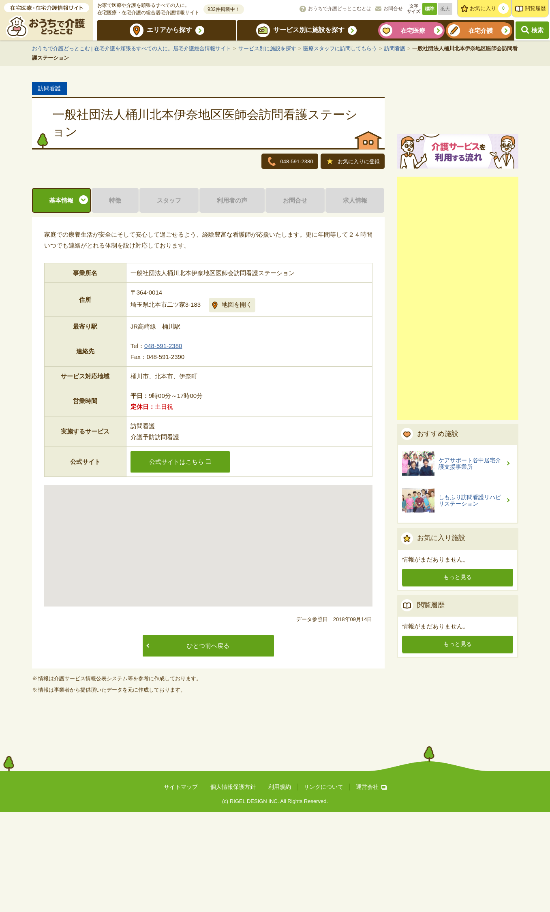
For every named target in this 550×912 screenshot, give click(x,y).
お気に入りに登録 (353, 162)
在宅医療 (413, 30)
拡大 (445, 9)
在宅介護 (481, 30)
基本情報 (61, 300)
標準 (429, 9)
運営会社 (371, 887)
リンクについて (323, 887)
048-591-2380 (163, 445)
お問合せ (393, 8)
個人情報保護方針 (233, 887)
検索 (537, 30)
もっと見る (457, 671)
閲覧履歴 (535, 8)
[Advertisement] (457, 392)
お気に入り (489, 8)
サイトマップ (181, 887)
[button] (208, 638)
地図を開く (237, 404)
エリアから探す (169, 29)
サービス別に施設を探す (309, 29)
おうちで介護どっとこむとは (339, 8)
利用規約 (279, 887)
